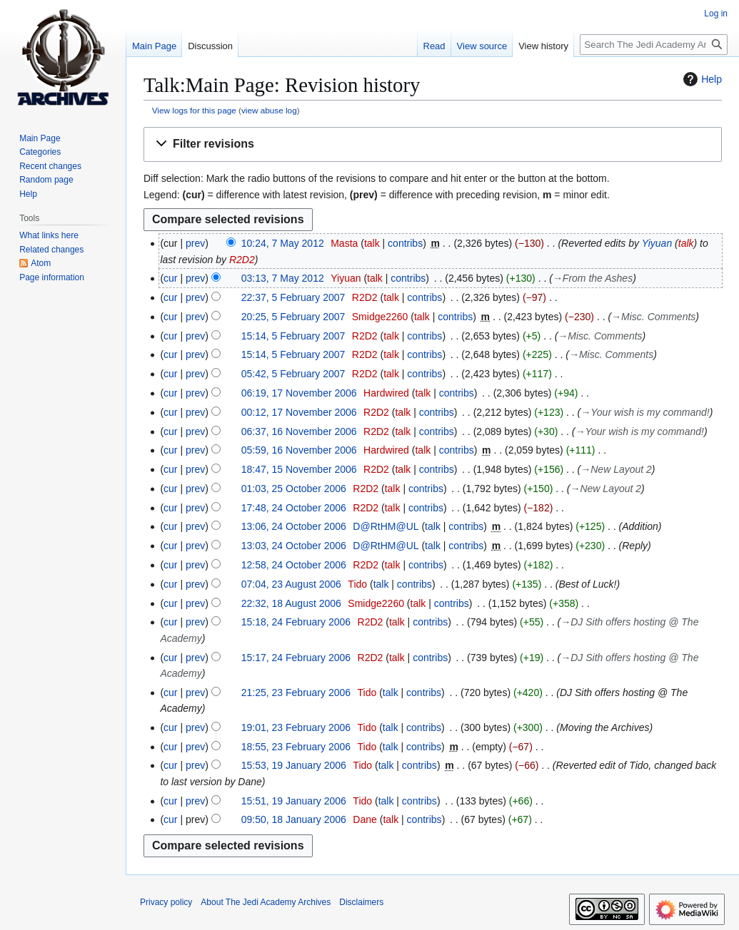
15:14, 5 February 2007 (293, 336)
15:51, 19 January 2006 (293, 801)
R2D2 (242, 259)
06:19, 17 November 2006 (299, 393)
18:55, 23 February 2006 (296, 746)
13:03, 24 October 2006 (293, 545)
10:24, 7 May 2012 (282, 243)
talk (372, 243)
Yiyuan (657, 243)
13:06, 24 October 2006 (293, 526)
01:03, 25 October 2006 (293, 488)
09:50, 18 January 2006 (293, 819)
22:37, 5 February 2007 (293, 297)
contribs (405, 243)
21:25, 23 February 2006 (296, 692)
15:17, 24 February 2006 (296, 657)
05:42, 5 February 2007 (293, 373)
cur (170, 278)
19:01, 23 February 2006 (296, 727)
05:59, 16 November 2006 (299, 450)
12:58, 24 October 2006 (293, 565)
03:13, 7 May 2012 (282, 278)
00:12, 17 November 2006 (299, 412)
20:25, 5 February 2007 (293, 316)
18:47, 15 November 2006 (299, 469)
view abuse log (269, 110)
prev (195, 243)
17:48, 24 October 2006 (293, 507)
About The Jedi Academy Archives (266, 902)
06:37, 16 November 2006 (299, 431)
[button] (433, 144)
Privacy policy (166, 902)
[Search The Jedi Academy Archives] (654, 44)
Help (701, 79)
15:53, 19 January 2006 (293, 765)
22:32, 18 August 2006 (291, 603)
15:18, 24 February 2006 (296, 622)
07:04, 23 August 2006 (291, 584)
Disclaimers (361, 902)
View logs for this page (194, 110)
